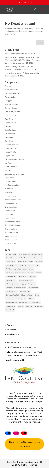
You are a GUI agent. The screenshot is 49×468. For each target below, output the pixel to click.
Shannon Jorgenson (12, 221)
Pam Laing (9, 214)
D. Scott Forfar (11, 115)
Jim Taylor (9, 170)
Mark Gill (8, 192)
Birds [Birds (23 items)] (14, 254)
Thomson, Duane (11, 232)
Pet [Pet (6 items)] (25, 299)
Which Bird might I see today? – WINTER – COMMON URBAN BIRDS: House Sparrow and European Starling (23, 60)
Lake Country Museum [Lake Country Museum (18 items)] (26, 280)
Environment (10, 134)
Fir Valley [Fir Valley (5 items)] (9, 269)
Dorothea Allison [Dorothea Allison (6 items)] (11, 265)
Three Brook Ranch (12, 54)
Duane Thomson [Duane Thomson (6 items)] (24, 265)
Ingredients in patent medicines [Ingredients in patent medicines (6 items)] (16, 273)
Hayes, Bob (9, 156)
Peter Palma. (10, 218)
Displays (8, 126)
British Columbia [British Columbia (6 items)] (36, 258)
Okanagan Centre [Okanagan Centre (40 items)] (11, 291)
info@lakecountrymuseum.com (21, 347)
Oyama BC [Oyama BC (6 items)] (9, 299)
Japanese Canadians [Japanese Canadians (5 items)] (35, 273)
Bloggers (8, 101)
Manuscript (9, 188)
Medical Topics (10, 196)
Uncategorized (10, 243)
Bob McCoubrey (11, 104)
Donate (10, 325)
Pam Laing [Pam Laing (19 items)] (18, 299)
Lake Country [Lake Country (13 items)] (32, 276)
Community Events (12, 112)
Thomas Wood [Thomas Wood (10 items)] (35, 302)
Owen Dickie (10, 210)
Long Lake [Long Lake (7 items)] (31, 284)
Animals (8, 86)
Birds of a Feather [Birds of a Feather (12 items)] (24, 254)
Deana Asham (10, 123)
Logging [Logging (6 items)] (23, 284)
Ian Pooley (9, 163)
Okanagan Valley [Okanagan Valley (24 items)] (26, 295)
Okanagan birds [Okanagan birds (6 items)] (33, 288)
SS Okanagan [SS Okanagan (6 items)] (23, 302)
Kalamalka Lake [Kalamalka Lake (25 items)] (11, 276)
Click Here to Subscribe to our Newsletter (24, 444)
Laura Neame (10, 178)
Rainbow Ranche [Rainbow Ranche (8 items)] (11, 302)
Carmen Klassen (11, 108)
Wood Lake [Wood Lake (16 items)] (29, 306)
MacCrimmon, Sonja (12, 185)
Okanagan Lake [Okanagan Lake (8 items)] (25, 291)
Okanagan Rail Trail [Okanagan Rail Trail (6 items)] (12, 295)
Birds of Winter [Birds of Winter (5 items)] (24, 258)
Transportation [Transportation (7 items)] (10, 306)
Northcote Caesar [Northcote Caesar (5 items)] (19, 288)
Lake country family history (15, 174)
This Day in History (12, 225)
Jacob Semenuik (11, 166)
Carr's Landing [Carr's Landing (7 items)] (10, 262)
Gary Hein (9, 141)
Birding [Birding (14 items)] (8, 254)
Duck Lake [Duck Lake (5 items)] (35, 265)
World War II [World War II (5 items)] (10, 310)
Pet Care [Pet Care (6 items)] (31, 299)
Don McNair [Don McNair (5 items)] (38, 262)
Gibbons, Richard (11, 145)
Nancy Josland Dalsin (13, 199)
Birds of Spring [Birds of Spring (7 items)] (37, 254)
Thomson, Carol (11, 229)
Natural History (11, 203)
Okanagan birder (11, 207)
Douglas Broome (11, 130)
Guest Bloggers (11, 148)
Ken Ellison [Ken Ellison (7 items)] (22, 276)
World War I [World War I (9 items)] (39, 306)
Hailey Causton (11, 152)
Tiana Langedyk (11, 236)
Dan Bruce (9, 119)
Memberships (13, 334)
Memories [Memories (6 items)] (9, 288)
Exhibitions (9, 137)
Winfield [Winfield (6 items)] (20, 306)
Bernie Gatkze (10, 97)
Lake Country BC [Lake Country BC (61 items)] (11, 280)
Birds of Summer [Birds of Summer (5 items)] (11, 258)
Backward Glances (12, 93)
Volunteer (11, 329)
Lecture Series (10, 181)
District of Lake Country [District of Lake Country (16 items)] (25, 262)
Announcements (11, 90)
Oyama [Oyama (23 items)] (37, 295)
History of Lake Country (14, 159)
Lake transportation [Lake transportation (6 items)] (12, 284)
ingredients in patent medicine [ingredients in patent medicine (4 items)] (23, 269)
